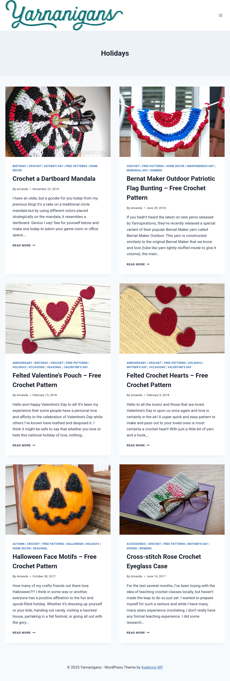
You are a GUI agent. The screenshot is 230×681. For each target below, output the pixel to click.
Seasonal (54, 367)
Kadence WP (152, 667)
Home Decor (175, 166)
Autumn (18, 544)
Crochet (35, 166)
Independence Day (200, 166)
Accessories (136, 544)
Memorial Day (137, 170)
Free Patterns (76, 166)
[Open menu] (220, 15)
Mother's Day (137, 367)
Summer (156, 170)
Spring (132, 548)
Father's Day (53, 166)
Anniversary (22, 363)
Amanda (22, 189)
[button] (64, 15)
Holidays (19, 367)
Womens (145, 548)
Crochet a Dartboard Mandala (54, 178)
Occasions (37, 367)
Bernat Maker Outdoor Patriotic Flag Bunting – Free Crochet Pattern (171, 188)
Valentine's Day (76, 367)
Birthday (19, 166)
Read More (24, 245)
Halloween (74, 544)
